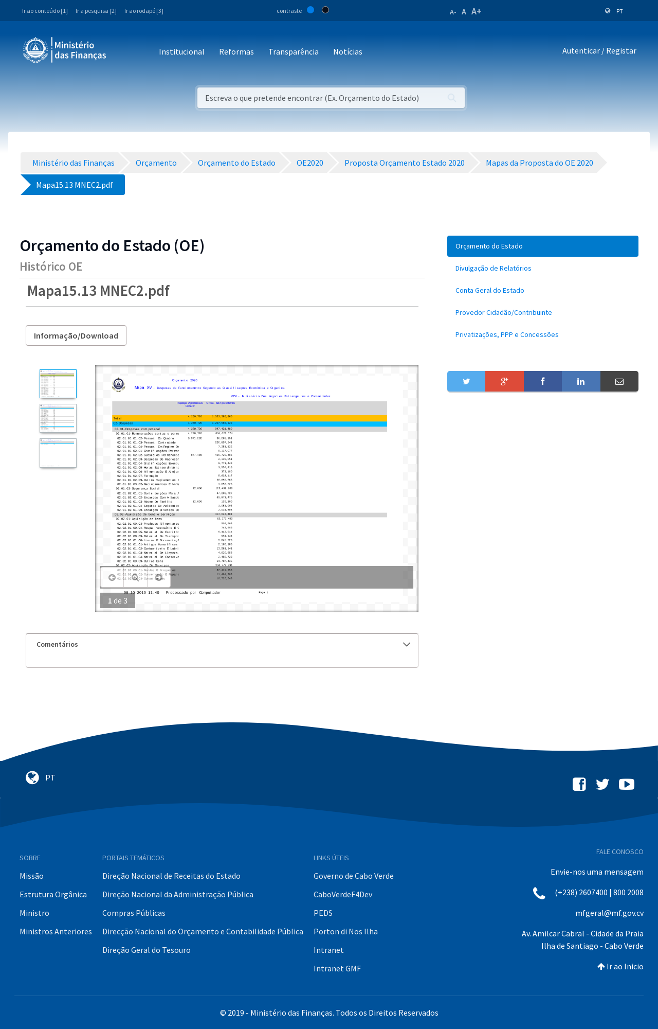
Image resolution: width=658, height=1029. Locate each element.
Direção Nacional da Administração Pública (177, 894)
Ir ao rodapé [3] (143, 10)
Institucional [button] (182, 51)
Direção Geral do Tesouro (146, 950)
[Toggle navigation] (122, 52)
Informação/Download (76, 335)
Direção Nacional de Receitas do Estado (171, 876)
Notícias (347, 51)
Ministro (34, 913)
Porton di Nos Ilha (346, 931)
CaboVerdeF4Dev (343, 894)
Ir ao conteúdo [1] (45, 10)
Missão (32, 876)
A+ (476, 11)
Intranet (329, 950)
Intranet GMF (337, 968)
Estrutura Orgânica (53, 894)
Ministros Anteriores (56, 931)
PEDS (323, 913)
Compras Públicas (134, 913)
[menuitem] (542, 246)
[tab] (222, 644)
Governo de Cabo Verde (354, 876)
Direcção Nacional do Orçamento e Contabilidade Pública (202, 931)
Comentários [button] (223, 644)
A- (453, 11)
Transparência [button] (293, 51)
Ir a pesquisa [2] (96, 10)
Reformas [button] (236, 51)
